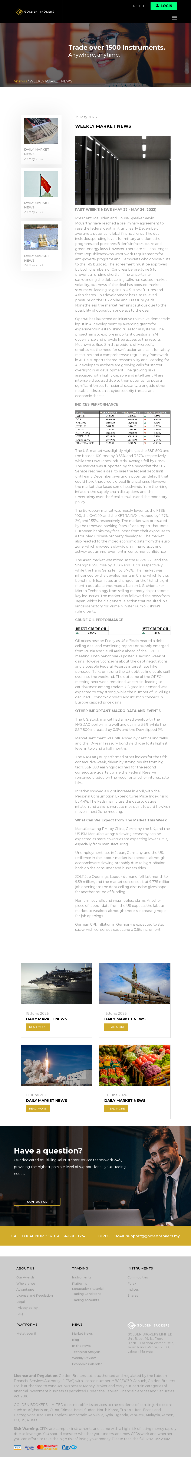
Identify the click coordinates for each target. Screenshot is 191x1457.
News (77, 1325)
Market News (82, 1334)
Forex (132, 1285)
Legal (20, 1303)
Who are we (25, 1285)
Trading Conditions (86, 1295)
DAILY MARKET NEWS (37, 153)
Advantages (25, 1291)
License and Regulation (34, 1297)
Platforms (79, 1285)
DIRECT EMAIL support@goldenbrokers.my (95, 1248)
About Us (25, 1270)
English (136, 6)
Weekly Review (84, 1358)
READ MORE (39, 1028)
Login (164, 6)
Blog (75, 1340)
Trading (80, 1270)
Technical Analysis (86, 1352)
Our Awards (25, 1279)
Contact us (39, 1204)
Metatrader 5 (26, 1334)
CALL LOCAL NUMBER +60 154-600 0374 (95, 1238)
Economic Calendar (87, 1364)
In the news (81, 1346)
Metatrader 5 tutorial (87, 1290)
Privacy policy (27, 1308)
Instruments (81, 1279)
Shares (133, 1297)
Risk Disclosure (159, 1439)
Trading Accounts (85, 1301)
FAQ (19, 1314)
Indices (133, 1291)
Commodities (138, 1279)
